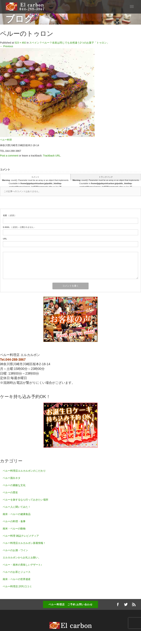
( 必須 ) (9, 215)
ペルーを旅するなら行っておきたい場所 (25, 499)
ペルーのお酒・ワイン (15, 550)
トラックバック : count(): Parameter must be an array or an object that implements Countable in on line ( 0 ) (105, 178)
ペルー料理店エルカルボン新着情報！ (24, 543)
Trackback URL (51, 155)
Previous (6, 46)
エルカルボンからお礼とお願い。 (22, 557)
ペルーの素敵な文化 (14, 485)
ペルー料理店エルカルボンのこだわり (24, 470)
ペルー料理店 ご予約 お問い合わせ (70, 604)
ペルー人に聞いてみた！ (17, 506)
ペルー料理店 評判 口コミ (17, 586)
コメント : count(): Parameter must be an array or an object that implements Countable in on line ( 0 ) (35, 178)
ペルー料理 (6, 140)
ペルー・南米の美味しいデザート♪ (22, 564)
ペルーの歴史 (10, 492)
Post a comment (9, 155)
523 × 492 (20, 42)
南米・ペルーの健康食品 (17, 514)
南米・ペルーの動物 (14, 528)
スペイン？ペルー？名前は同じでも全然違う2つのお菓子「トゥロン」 (69, 42)
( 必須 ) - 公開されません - (19, 227)
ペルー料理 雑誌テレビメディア (21, 535)
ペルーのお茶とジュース (17, 571)
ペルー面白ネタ (11, 478)
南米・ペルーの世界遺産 (17, 579)
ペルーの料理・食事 (14, 521)
